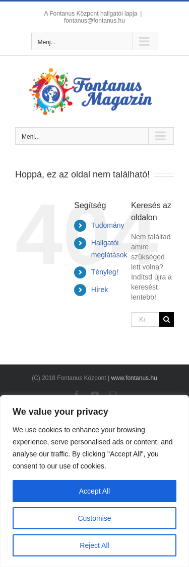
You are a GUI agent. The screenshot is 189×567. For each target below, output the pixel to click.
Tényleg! (104, 272)
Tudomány (107, 225)
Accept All (94, 491)
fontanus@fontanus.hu (94, 20)
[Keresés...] (145, 319)
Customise (94, 518)
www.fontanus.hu (134, 378)
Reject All (94, 545)
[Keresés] (166, 319)
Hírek (99, 290)
